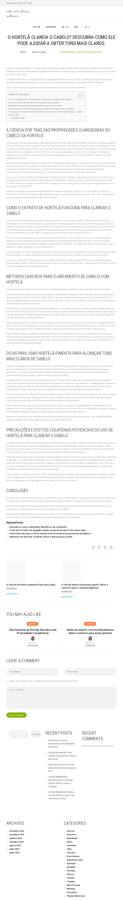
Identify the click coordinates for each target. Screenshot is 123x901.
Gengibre (71, 853)
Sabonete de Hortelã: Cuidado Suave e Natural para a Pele (41, 537)
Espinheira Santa (75, 846)
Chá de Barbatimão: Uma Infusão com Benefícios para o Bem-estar (62, 742)
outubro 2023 (15, 824)
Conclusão (14, 115)
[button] (79, 95)
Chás (69, 835)
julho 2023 (14, 835)
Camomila (71, 832)
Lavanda (71, 868)
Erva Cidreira (73, 842)
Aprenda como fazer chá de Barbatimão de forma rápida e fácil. (62, 754)
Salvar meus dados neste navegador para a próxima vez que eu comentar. (43, 666)
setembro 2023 (16, 828)
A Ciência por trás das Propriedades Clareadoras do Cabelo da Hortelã (40, 99)
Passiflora (72, 878)
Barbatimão (72, 824)
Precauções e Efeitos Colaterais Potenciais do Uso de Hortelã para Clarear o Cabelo (46, 112)
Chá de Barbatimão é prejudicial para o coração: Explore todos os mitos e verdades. (60, 767)
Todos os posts (39, 52)
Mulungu (71, 875)
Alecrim (71, 817)
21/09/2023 (90, 631)
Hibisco (71, 860)
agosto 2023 (15, 832)
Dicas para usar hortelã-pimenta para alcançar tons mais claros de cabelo (42, 109)
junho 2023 (14, 839)
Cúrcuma (71, 839)
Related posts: (20, 118)
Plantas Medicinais (76, 882)
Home (23, 52)
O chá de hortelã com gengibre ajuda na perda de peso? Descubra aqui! (47, 530)
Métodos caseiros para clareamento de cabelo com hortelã (36, 105)
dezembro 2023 (16, 817)
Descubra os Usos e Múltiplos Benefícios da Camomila (38, 527)
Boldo (70, 828)
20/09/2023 (33, 631)
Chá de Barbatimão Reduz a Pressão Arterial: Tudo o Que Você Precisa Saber (61, 782)
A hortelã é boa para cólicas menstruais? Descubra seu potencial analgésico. (50, 533)
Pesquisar (36, 720)
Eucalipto (71, 850)
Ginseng (71, 857)
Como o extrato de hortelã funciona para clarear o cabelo (35, 102)
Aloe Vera (71, 821)
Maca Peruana (73, 871)
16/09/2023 (51, 27)
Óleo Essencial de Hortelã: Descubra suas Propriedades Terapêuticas (33, 616)
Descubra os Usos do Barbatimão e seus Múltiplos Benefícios (61, 730)
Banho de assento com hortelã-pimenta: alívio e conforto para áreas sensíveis (90, 616)
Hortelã (36, 27)
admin (34, 628)
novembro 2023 (16, 821)
